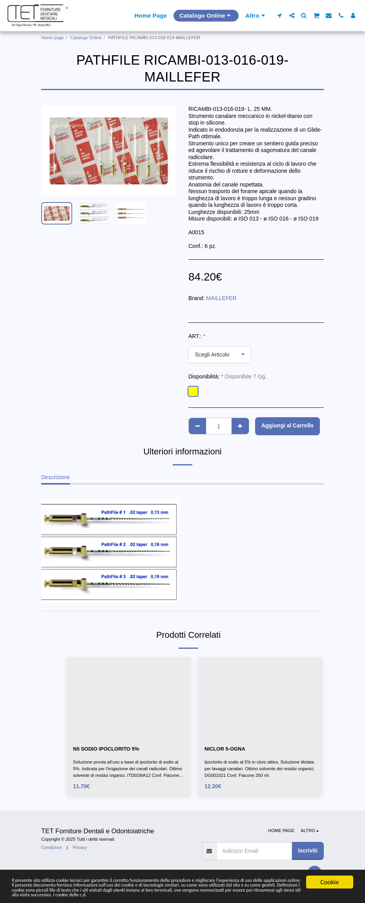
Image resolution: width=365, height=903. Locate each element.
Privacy (80, 848)
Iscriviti (308, 852)
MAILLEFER (221, 298)
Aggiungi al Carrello (287, 425)
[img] (128, 698)
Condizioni (51, 848)
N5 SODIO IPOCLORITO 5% (108, 749)
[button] (279, 15)
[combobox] (219, 354)
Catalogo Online (86, 37)
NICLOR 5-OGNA (226, 749)
